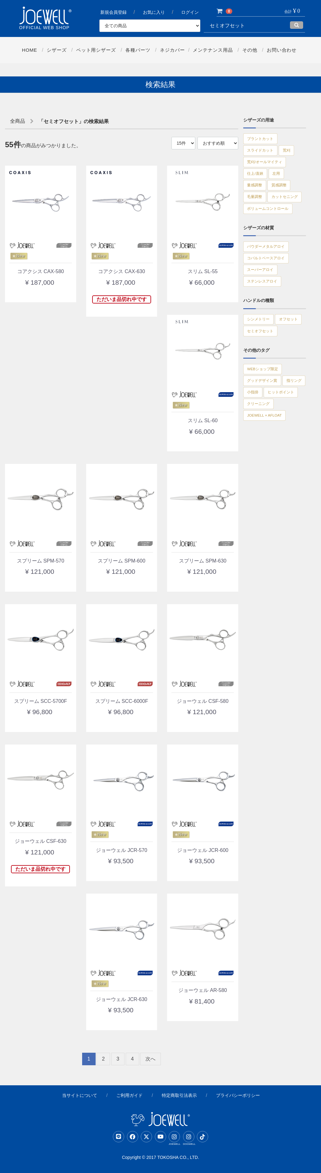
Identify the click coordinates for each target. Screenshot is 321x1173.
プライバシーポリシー (238, 1095)
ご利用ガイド (129, 1095)
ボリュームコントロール (272, 236)
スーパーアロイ (263, 303)
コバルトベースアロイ (270, 290)
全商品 (17, 121)
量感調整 (257, 194)
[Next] (150, 1059)
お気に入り (154, 12)
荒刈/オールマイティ (268, 167)
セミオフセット (263, 385)
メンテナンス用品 (213, 50)
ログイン (190, 12)
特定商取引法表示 (179, 1095)
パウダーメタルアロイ (270, 276)
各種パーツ (137, 50)
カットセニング (263, 222)
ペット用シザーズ (96, 50)
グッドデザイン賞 (265, 439)
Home (29, 50)
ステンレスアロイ (265, 317)
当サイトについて (79, 1095)
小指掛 (283, 452)
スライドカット (263, 153)
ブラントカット (263, 139)
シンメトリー (261, 357)
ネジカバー (172, 50)
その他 (250, 50)
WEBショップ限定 (266, 425)
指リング (257, 452)
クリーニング (261, 480)
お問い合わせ (282, 50)
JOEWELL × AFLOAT (269, 494)
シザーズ (56, 50)
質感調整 (285, 194)
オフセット (259, 371)
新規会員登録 (113, 12)
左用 (282, 181)
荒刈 (294, 153)
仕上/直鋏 (257, 181)
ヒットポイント (263, 466)
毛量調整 (257, 208)
